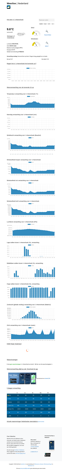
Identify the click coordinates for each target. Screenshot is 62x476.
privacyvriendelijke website (25, 468)
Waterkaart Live (31, 465)
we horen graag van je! (20, 453)
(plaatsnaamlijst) (41, 421)
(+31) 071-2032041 (35, 446)
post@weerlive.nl (34, 451)
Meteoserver (37, 464)
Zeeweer (41, 464)
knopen (45, 23)
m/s (52, 23)
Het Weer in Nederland (19, 450)
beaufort (41, 23)
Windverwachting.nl (48, 464)
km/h (49, 23)
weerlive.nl (23, 464)
